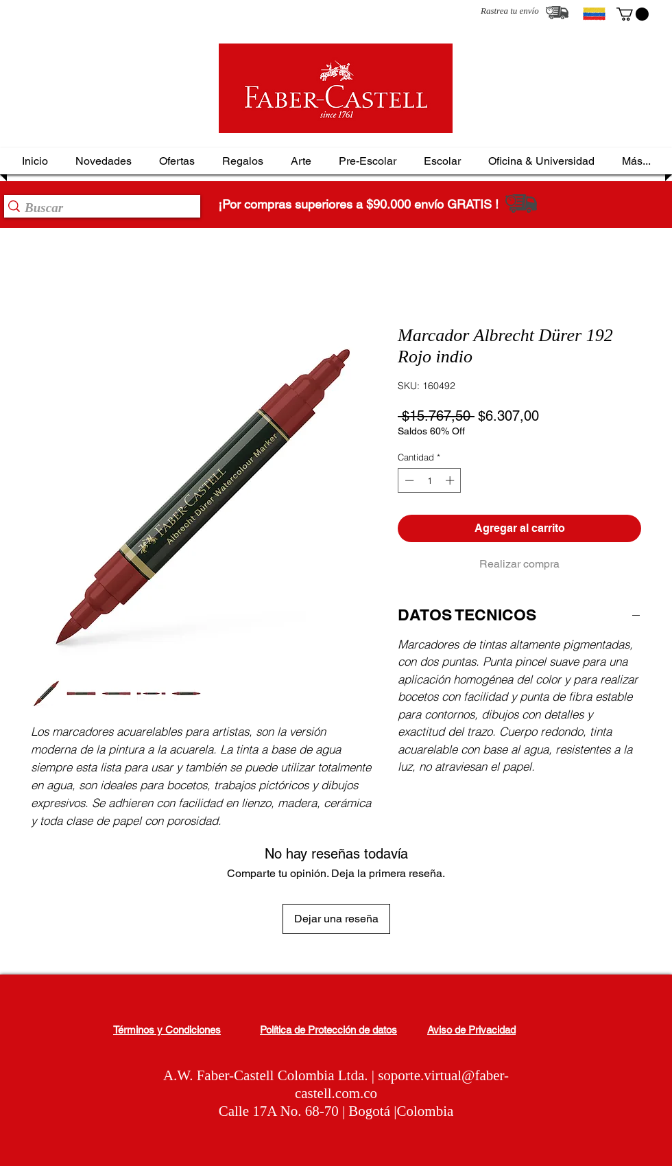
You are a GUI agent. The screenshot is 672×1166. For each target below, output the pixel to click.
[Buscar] (98, 208)
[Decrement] (408, 480)
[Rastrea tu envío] (557, 12)
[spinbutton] (429, 480)
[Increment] (451, 480)
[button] (632, 14)
